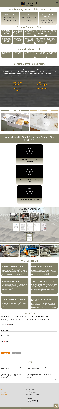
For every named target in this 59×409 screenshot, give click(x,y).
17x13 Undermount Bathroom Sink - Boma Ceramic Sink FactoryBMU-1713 (52, 32)
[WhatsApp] (37, 401)
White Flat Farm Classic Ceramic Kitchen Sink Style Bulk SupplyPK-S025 (40, 54)
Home (2, 389)
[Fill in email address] (29, 332)
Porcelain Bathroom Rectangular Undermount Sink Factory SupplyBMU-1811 (29, 32)
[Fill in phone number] (29, 338)
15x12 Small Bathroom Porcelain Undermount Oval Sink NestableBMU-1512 (40, 40)
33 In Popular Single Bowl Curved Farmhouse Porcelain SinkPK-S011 (29, 54)
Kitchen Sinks (3, 392)
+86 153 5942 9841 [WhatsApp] (35, 391)
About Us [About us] (3, 391)
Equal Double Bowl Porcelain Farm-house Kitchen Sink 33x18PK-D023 (51, 54)
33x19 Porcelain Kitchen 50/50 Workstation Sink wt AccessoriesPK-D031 (6, 54)
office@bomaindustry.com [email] (34, 394)
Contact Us (3, 396)
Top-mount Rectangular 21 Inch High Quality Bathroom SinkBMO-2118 (6, 40)
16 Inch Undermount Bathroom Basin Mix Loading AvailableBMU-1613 (29, 40)
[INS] (35, 401)
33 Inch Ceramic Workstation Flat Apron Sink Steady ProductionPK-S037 (18, 54)
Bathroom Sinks (4, 394)
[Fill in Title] (29, 327)
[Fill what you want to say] (29, 347)
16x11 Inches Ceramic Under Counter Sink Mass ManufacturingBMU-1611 (40, 32)
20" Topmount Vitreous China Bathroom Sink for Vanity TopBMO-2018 (52, 40)
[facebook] (28, 401)
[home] (29, 3)
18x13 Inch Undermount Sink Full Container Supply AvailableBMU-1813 (6, 32)
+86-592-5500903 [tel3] (32, 392)
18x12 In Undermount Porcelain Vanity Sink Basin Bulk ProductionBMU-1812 (17, 32)
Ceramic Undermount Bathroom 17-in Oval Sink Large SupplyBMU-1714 (18, 40)
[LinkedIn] (33, 401)
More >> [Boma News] (56, 379)
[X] (31, 401)
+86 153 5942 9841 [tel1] (32, 389)
